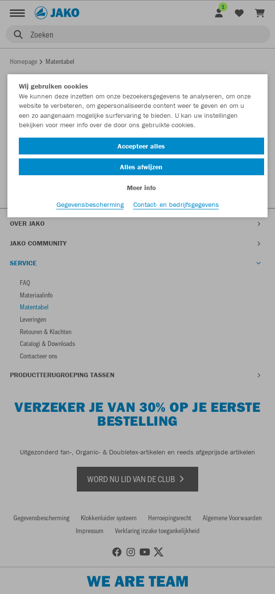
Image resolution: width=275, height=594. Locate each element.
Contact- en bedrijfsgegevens (176, 204)
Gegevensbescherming (90, 204)
